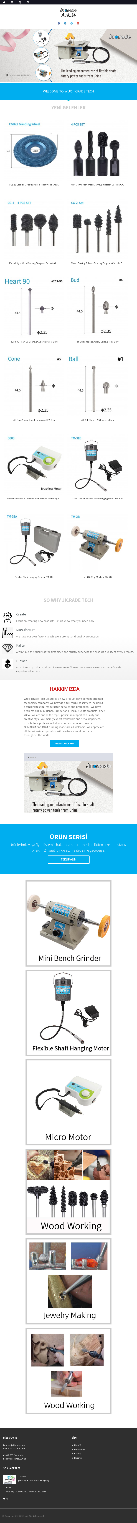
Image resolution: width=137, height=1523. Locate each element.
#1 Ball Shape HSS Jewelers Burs (97, 420)
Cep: (5, 1448)
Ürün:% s (78, 1445)
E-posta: (7, 1445)
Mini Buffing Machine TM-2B (97, 577)
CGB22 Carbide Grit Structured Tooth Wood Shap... (34, 184)
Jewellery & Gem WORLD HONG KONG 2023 (26, 1491)
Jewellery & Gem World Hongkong (33, 1480)
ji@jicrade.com (18, 1445)
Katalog (77, 1453)
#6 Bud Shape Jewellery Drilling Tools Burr (97, 341)
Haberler (78, 1457)
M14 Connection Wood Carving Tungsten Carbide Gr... (97, 184)
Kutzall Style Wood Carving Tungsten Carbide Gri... (34, 263)
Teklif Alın (68, 859)
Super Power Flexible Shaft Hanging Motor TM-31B (97, 498)
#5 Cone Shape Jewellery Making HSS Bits (34, 420)
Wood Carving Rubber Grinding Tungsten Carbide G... (97, 263)
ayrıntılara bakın (64, 743)
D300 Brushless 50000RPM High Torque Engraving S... (34, 498)
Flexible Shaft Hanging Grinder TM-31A (34, 577)
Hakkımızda (79, 1449)
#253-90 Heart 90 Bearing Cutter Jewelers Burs (34, 341)
